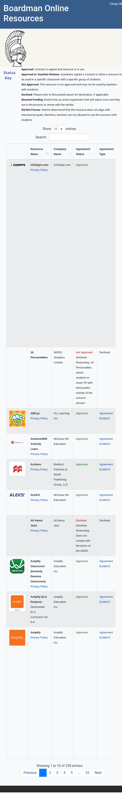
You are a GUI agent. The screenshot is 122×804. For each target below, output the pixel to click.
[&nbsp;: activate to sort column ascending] (17, 151)
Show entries (59, 129)
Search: (62, 137)
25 (87, 773)
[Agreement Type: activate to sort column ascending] (108, 151)
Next (98, 773)
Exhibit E (104, 418)
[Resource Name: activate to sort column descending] (39, 151)
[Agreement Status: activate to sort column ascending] (85, 151)
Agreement (106, 413)
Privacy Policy (39, 169)
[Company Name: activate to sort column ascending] (62, 151)
